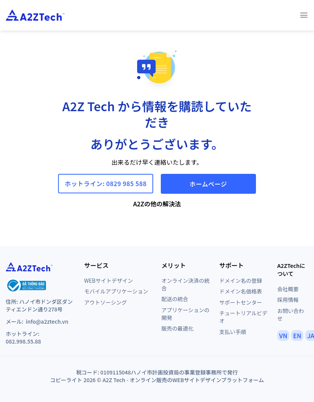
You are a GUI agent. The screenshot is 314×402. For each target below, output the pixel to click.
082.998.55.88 (23, 341)
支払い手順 (232, 332)
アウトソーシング (105, 302)
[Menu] (303, 15)
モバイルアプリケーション (116, 291)
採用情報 (288, 299)
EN (297, 335)
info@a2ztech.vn (47, 321)
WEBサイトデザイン (108, 280)
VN (283, 335)
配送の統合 (174, 299)
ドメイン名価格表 (240, 291)
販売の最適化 (177, 328)
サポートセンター (240, 302)
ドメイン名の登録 (240, 280)
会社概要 (288, 289)
